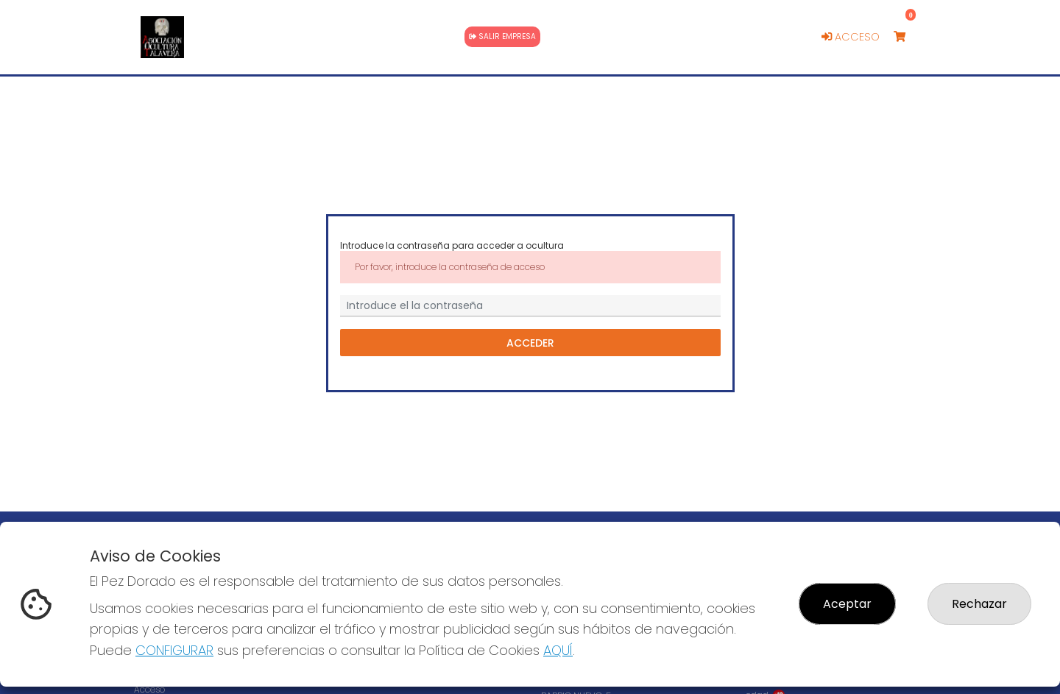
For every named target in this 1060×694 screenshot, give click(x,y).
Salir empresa (502, 36)
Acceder (530, 342)
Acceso (851, 36)
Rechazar (979, 603)
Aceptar (847, 603)
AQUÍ (558, 650)
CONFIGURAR (174, 650)
